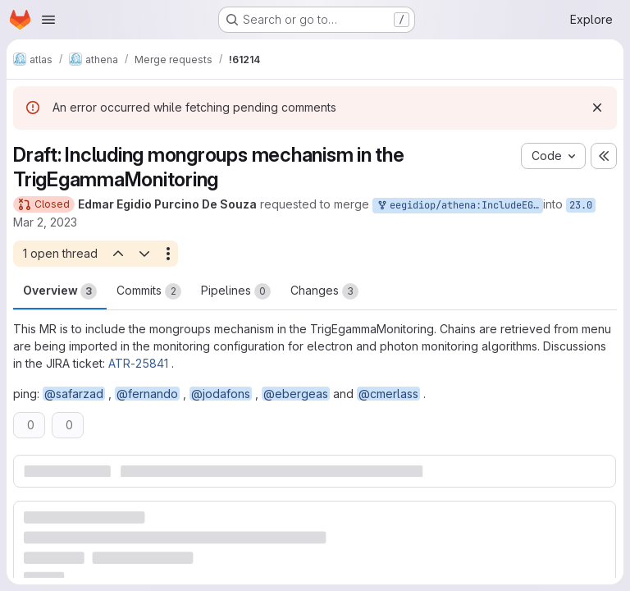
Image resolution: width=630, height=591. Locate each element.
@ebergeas (295, 394)
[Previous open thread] (117, 254)
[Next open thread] (144, 254)
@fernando (147, 394)
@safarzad (73, 394)
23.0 (580, 205)
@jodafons (220, 394)
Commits (148, 291)
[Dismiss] (597, 107)
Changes (324, 291)
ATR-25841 (138, 363)
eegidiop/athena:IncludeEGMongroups (459, 206)
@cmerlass (388, 394)
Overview (60, 291)
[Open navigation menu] (48, 20)
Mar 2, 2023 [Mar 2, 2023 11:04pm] (45, 222)
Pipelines (236, 291)
